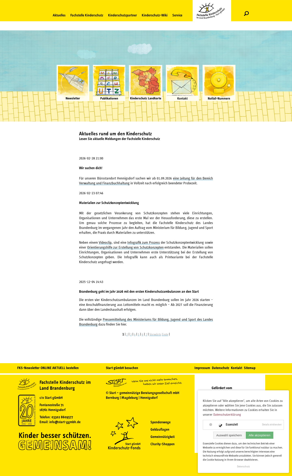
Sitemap (250, 368)
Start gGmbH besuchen (122, 368)
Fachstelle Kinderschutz (86, 15)
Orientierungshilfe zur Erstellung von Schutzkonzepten (125, 247)
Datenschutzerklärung (227, 414)
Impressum (202, 368)
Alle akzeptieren (260, 435)
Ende (165, 334)
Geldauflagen (159, 429)
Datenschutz (220, 368)
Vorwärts (155, 334)
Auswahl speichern (229, 435)
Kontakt (236, 368)
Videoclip (105, 242)
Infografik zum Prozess (143, 242)
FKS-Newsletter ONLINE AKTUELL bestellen (48, 368)
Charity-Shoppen (162, 444)
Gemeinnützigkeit (162, 437)
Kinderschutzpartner (122, 15)
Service (177, 15)
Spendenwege (160, 422)
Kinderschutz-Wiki (154, 15)
